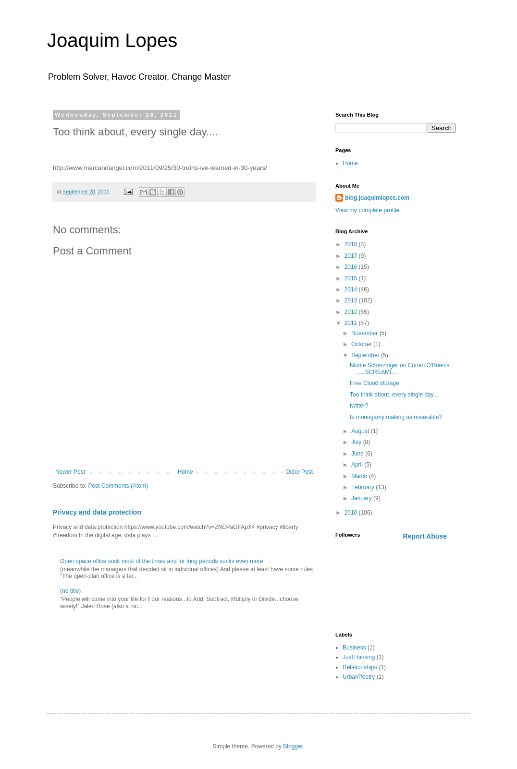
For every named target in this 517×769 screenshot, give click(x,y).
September (366, 355)
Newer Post (70, 472)
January (362, 498)
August (361, 431)
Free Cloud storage (374, 383)
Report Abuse (425, 536)
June (358, 453)
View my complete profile (367, 210)
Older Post (299, 472)
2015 (352, 278)
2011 (352, 323)
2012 (352, 312)
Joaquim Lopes (112, 40)
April (357, 464)
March (360, 476)
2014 (352, 289)
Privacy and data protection (97, 512)
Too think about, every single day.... (395, 394)
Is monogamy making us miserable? (396, 417)
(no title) (70, 591)
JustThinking (359, 657)
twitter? (359, 405)
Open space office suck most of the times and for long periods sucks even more (161, 561)
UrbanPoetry (359, 676)
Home (185, 472)
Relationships (360, 667)
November (365, 333)
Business (354, 647)
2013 (352, 300)
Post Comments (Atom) (118, 485)
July (357, 442)
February (363, 487)
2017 (352, 255)
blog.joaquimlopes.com (377, 197)
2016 (352, 267)
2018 (352, 244)
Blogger (293, 746)
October (362, 344)
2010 (352, 512)
